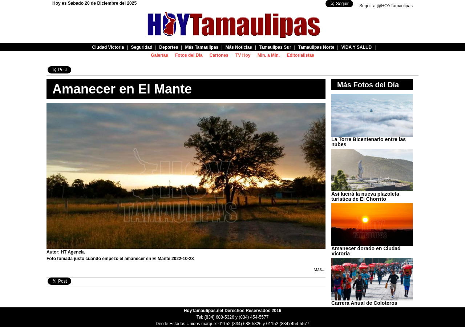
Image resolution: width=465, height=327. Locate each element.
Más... (320, 269)
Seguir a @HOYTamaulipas (386, 5)
